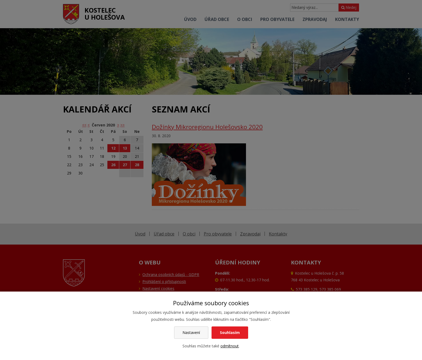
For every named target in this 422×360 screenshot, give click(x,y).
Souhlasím (230, 332)
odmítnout (229, 345)
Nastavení (191, 332)
